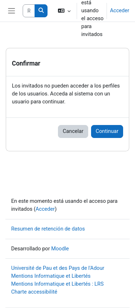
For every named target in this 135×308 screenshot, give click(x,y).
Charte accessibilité (34, 292)
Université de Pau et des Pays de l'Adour (57, 268)
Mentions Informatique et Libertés (51, 276)
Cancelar (73, 131)
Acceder (119, 10)
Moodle (60, 248)
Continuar (107, 131)
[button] (64, 11)
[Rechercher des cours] (29, 10)
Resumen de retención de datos (48, 229)
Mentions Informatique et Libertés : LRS (57, 284)
